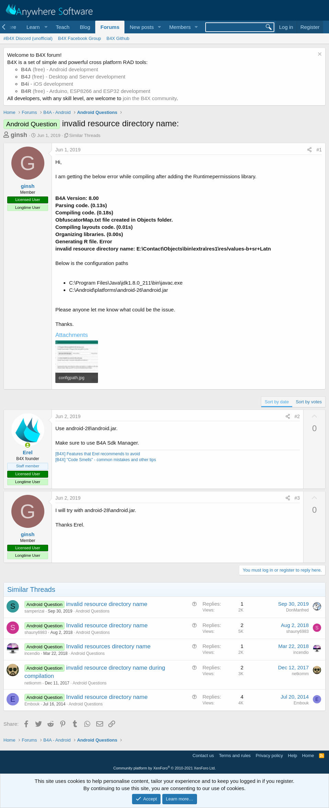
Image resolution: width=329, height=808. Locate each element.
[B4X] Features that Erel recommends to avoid (97, 453)
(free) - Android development (59, 69)
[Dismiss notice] (319, 55)
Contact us (203, 755)
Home (308, 755)
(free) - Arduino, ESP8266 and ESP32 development (85, 91)
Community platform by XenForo (164, 768)
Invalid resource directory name (106, 625)
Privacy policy (269, 755)
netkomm (32, 683)
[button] (36, 27)
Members (180, 27)
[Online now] (27, 445)
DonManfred (297, 610)
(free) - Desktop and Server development (73, 76)
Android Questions (93, 611)
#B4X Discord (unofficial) (28, 38)
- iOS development (47, 84)
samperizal (34, 611)
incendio (32, 653)
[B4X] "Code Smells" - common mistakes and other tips (105, 459)
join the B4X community (149, 98)
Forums (109, 27)
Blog (85, 27)
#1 (319, 149)
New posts (142, 27)
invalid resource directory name (106, 604)
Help (292, 755)
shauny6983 (35, 632)
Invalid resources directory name (108, 646)
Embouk (32, 704)
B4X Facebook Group (79, 38)
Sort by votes (309, 401)
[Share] (309, 150)
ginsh (19, 134)
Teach (62, 27)
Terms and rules (235, 755)
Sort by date (277, 401)
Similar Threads (84, 135)
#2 (297, 416)
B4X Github (118, 38)
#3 (297, 498)
